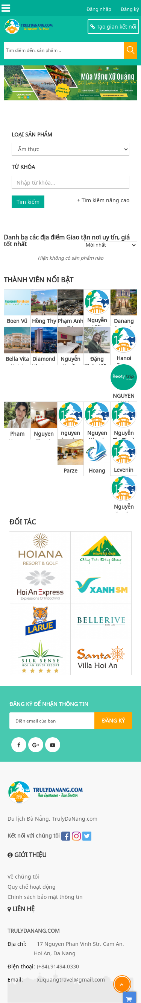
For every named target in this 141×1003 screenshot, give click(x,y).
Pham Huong (17, 434)
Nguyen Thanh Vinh (44, 434)
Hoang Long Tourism (97, 471)
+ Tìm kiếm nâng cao (103, 200)
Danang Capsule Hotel (124, 322)
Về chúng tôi (23, 876)
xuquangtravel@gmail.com (71, 979)
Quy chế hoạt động (32, 886)
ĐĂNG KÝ (113, 720)
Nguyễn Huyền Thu (70, 360)
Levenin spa (123, 471)
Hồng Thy (44, 320)
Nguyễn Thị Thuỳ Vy (124, 434)
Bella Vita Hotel (17, 360)
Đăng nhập (98, 9)
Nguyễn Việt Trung (97, 321)
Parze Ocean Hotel (70, 471)
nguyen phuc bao (70, 434)
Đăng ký (130, 9)
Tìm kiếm (28, 201)
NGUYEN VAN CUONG (124, 397)
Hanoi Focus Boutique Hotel (123, 359)
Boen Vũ (17, 320)
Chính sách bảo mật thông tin (45, 896)
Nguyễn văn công (123, 507)
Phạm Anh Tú (70, 322)
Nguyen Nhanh (97, 434)
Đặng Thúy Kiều (97, 360)
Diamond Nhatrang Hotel (44, 360)
